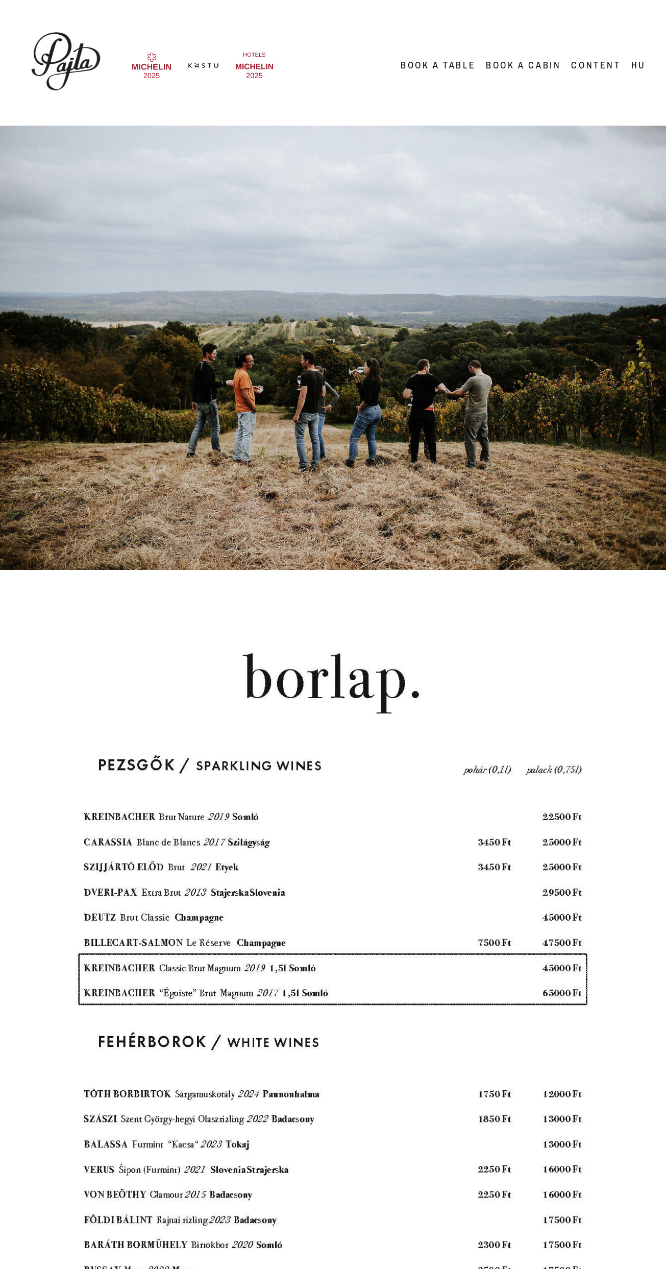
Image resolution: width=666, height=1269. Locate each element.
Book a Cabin (523, 65)
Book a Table (438, 65)
